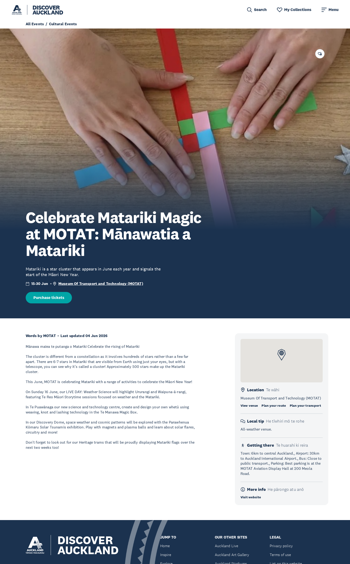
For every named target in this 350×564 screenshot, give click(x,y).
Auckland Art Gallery (232, 554)
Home (165, 545)
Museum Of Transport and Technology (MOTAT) (100, 283)
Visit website (250, 497)
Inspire (165, 554)
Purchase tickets (48, 297)
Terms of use (280, 554)
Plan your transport (305, 405)
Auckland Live (226, 545)
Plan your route (274, 405)
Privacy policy (281, 545)
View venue (249, 405)
